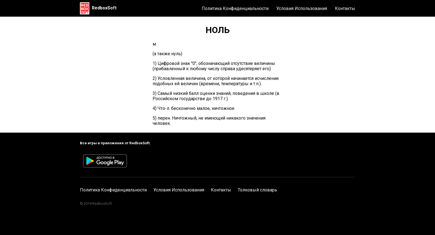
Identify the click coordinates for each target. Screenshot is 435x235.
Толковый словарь (257, 190)
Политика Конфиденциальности (235, 8)
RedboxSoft (104, 8)
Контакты (345, 8)
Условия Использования (301, 8)
